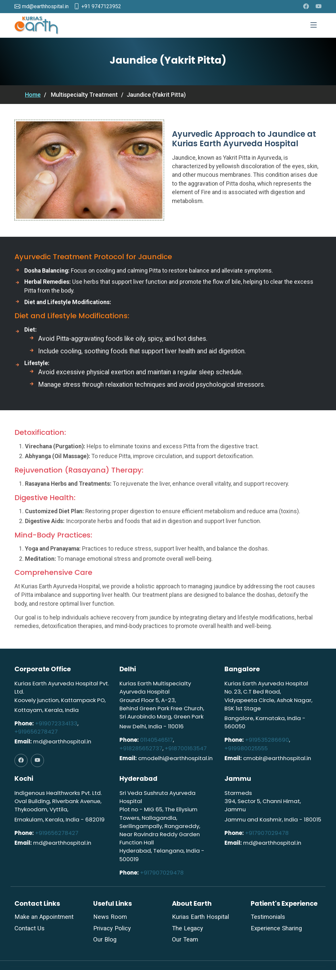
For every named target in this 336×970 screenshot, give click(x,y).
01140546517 (156, 740)
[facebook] (306, 7)
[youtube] (319, 7)
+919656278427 (36, 732)
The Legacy (187, 928)
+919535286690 (267, 740)
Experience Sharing (276, 928)
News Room (110, 917)
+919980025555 (246, 748)
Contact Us (29, 928)
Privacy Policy (112, 928)
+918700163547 (186, 748)
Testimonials (268, 917)
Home (33, 94)
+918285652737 (140, 748)
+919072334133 (56, 723)
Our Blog (104, 939)
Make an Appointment (44, 917)
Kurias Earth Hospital (200, 917)
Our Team (185, 939)
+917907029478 (162, 873)
